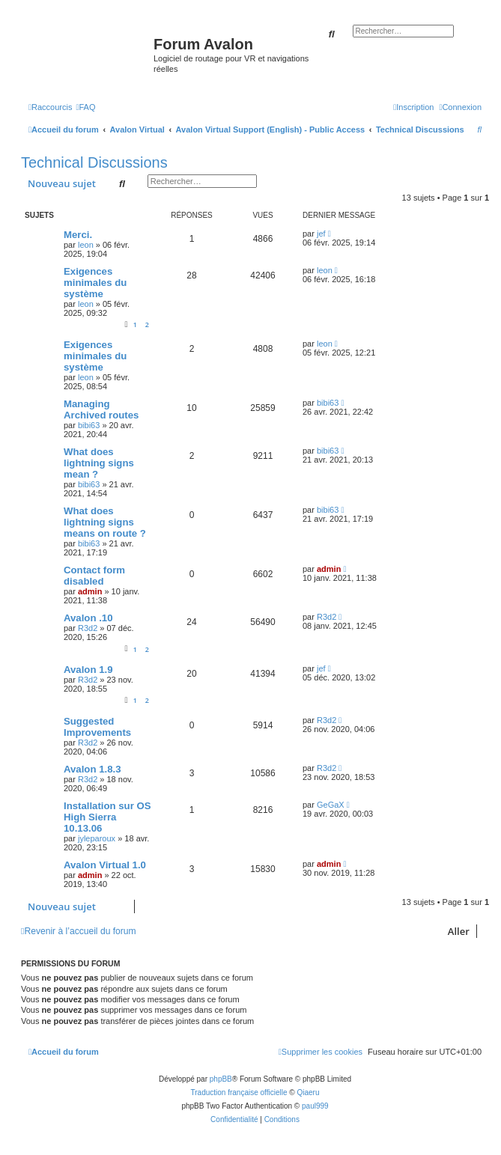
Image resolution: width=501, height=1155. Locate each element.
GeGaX (330, 804)
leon (86, 244)
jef (321, 233)
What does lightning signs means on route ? (105, 522)
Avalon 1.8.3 (92, 769)
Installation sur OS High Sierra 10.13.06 (107, 817)
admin (90, 591)
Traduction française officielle (239, 1092)
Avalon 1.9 (88, 669)
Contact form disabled (94, 575)
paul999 (315, 1106)
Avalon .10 (88, 618)
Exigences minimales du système (95, 282)
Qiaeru (308, 1092)
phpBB (221, 1079)
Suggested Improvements (97, 727)
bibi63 (89, 425)
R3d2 (87, 628)
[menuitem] (85, 107)
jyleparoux (96, 838)
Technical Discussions (94, 162)
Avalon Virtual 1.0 (105, 865)
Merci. (78, 234)
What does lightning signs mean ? (99, 463)
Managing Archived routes (101, 409)
